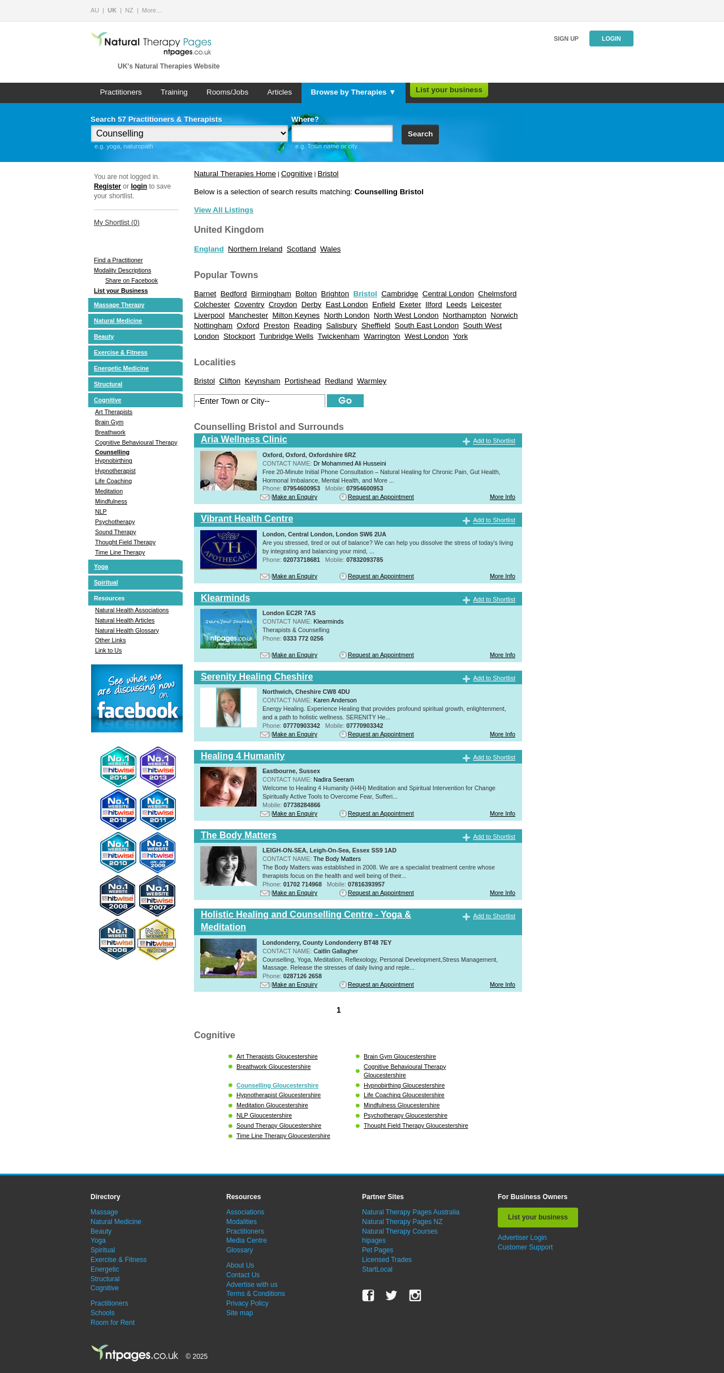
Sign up (566, 38)
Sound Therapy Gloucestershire (278, 1125)
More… (152, 10)
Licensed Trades (387, 1260)
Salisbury (341, 325)
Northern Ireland (255, 249)
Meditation (109, 491)
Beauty (104, 336)
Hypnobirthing (113, 460)
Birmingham (271, 293)
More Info (502, 496)
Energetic (104, 1269)
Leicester (486, 304)
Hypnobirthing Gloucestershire (404, 1085)
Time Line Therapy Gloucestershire (283, 1135)
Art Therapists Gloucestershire (277, 1056)
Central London (448, 293)
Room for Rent (112, 1323)
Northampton (464, 315)
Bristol (328, 173)
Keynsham (263, 381)
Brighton (335, 293)
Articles (279, 92)
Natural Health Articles (124, 620)
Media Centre (246, 1240)
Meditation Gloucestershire (272, 1105)
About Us (240, 1265)
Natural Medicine (118, 320)
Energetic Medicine (121, 368)
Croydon (283, 304)
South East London (427, 325)
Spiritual (106, 582)
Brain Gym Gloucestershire (400, 1056)
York (460, 336)
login (139, 186)
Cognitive (108, 399)
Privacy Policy (247, 1303)
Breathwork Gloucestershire (273, 1066)
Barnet (205, 293)
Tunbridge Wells (287, 336)
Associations (245, 1212)
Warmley (371, 381)
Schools (102, 1313)
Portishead (303, 381)
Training (174, 92)
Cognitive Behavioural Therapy (136, 442)
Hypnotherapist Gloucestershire (278, 1094)
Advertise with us (252, 1285)
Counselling (112, 452)
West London (426, 336)
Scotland (301, 249)
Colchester (212, 304)
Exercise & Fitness (121, 352)
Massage (104, 1212)
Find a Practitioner (118, 260)
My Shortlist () (117, 223)
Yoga (101, 566)
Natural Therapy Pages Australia (411, 1212)
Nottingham (213, 325)
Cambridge (399, 293)
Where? (305, 119)
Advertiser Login (522, 1238)
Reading (308, 325)
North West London (406, 315)
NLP (101, 511)
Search (420, 134)
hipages (374, 1240)
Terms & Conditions (255, 1294)
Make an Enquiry (294, 496)
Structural (108, 384)
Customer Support (525, 1247)
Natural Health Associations (132, 610)
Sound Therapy (115, 531)
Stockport (239, 336)
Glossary (239, 1250)
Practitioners (121, 92)
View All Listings (223, 210)
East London (347, 304)
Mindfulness (111, 501)
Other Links (110, 640)
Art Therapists (113, 411)
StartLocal (377, 1269)
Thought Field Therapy (125, 542)
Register (107, 186)
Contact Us (243, 1275)
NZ (129, 10)
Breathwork (110, 432)
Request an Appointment (381, 496)
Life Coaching (113, 480)
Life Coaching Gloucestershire (404, 1094)
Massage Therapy (119, 304)
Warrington (382, 336)
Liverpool (209, 315)
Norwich (504, 315)
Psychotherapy (115, 521)
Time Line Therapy (120, 552)
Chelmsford (497, 293)
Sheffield (376, 325)
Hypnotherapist (115, 470)
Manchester (249, 315)
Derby (311, 304)
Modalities (241, 1222)
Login (611, 38)
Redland (339, 381)
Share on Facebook (131, 280)
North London (347, 315)
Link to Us (108, 650)
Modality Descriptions (122, 270)
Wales (330, 249)
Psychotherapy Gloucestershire (405, 1115)
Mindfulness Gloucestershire (401, 1105)
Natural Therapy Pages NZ (402, 1222)
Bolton (306, 293)
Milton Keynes (296, 315)
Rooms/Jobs (227, 92)
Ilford (433, 304)
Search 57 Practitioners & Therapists (156, 119)
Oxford (248, 325)
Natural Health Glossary (127, 630)
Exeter (410, 304)
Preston (277, 325)
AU (94, 10)
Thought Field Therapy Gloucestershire (416, 1125)
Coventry (249, 304)
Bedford (234, 293)
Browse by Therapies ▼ (353, 92)
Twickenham (339, 336)
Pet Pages (377, 1250)
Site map (239, 1313)
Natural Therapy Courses (400, 1231)
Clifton (229, 381)
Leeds (456, 304)
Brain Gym (109, 422)
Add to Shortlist (494, 441)
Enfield (383, 304)
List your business (449, 90)
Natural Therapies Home (235, 173)
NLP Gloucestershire (264, 1115)
